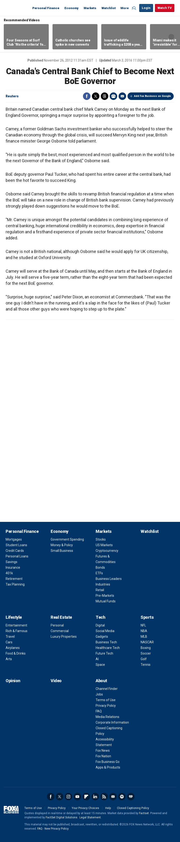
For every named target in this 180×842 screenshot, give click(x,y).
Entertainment (16, 625)
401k (9, 573)
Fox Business (17, 8)
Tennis (145, 664)
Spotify (122, 796)
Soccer (146, 653)
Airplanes (13, 648)
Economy (71, 8)
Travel (10, 636)
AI (97, 659)
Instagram (68, 796)
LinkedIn (95, 796)
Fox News (103, 750)
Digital (100, 625)
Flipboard (86, 796)
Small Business (62, 551)
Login (146, 8)
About (101, 680)
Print (113, 96)
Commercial (60, 631)
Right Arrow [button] (171, 37)
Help (108, 808)
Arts (9, 659)
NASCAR (147, 642)
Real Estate (61, 617)
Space (100, 664)
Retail (100, 590)
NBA (144, 631)
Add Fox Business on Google (152, 96)
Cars (9, 642)
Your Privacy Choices (85, 808)
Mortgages (14, 539)
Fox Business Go (108, 762)
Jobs (99, 694)
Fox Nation (103, 756)
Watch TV (165, 8)
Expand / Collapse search (134, 8)
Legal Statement (90, 817)
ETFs (99, 573)
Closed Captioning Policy (133, 808)
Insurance (13, 567)
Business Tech (106, 642)
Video (56, 680)
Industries (103, 584)
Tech (100, 617)
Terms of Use (106, 700)
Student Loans (16, 545)
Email (122, 96)
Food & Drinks (16, 653)
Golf (144, 659)
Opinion (13, 680)
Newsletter (113, 796)
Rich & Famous (16, 631)
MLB (144, 636)
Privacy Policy (106, 705)
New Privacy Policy (57, 828)
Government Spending (67, 539)
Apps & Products (108, 767)
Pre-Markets (105, 595)
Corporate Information (112, 722)
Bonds (100, 567)
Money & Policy (62, 545)
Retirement (14, 579)
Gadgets (102, 636)
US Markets (104, 545)
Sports (147, 617)
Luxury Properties (64, 636)
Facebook (86, 96)
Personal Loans (17, 556)
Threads (104, 96)
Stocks (101, 539)
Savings (11, 562)
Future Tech (104, 653)
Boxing (146, 648)
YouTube (77, 796)
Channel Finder (107, 689)
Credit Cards (15, 551)
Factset (144, 813)
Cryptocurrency (107, 551)
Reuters (12, 96)
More (124, 8)
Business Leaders (109, 579)
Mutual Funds (106, 601)
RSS (104, 796)
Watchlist (108, 8)
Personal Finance (45, 8)
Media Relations (107, 717)
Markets (90, 8)
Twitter (95, 96)
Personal (57, 625)
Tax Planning (15, 584)
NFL (143, 625)
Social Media (105, 631)
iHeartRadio (131, 796)
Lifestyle (14, 617)
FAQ (99, 711)
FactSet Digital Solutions (61, 817)
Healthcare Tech (108, 648)
